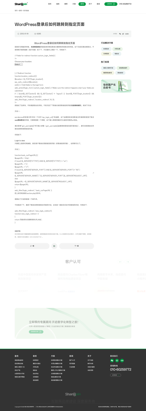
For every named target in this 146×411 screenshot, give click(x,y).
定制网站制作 (123, 69)
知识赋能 (26, 11)
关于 (90, 4)
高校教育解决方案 (56, 380)
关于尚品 (90, 360)
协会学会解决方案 (56, 367)
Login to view (20, 142)
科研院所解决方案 (56, 360)
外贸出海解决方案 (56, 363)
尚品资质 (90, 370)
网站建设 (120, 74)
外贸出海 (117, 50)
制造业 (117, 55)
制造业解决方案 (56, 377)
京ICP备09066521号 (41, 406)
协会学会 (35, 374)
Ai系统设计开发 (19, 374)
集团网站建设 (107, 74)
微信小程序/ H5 (20, 367)
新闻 (82, 4)
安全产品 (17, 370)
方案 (74, 4)
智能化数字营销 (19, 377)
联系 (98, 4)
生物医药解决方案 (56, 374)
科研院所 (106, 50)
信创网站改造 (19, 363)
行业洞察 (72, 367)
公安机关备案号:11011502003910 (55, 406)
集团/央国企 (36, 363)
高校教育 (35, 380)
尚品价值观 (91, 367)
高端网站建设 (19, 360)
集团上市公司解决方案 (58, 370)
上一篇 (32, 247)
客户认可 (72, 360)
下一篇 (76, 247)
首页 (49, 4)
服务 (58, 4)
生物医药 (106, 55)
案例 (66, 4)
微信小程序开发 (108, 69)
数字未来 (90, 363)
